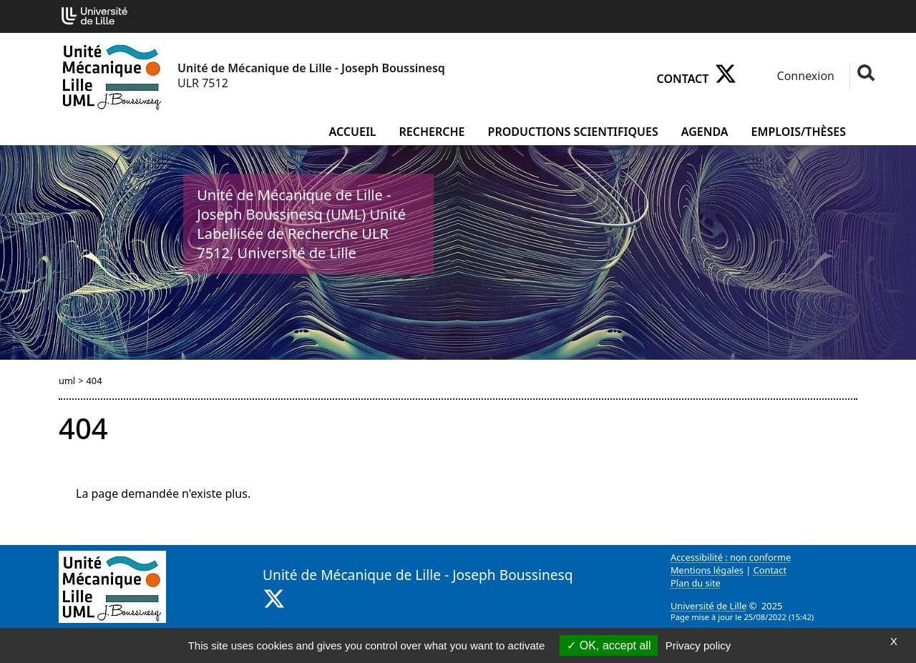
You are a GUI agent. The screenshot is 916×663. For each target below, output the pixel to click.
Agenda (705, 131)
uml (67, 380)
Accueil (352, 131)
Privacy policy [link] (698, 645)
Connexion (804, 76)
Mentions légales (707, 570)
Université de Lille (708, 605)
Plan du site (696, 582)
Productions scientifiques (573, 131)
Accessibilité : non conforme (731, 557)
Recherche (432, 131)
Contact (683, 79)
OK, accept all (609, 645)
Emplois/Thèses (798, 131)
